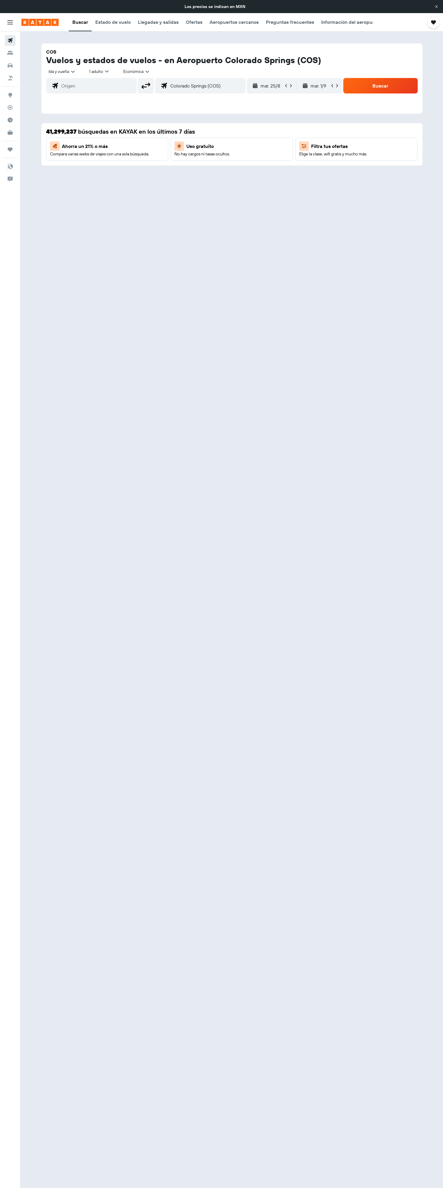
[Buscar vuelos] (10, 40)
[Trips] (10, 149)
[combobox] (62, 71)
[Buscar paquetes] (10, 78)
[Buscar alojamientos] (10, 53)
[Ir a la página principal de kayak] (40, 22)
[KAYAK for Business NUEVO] (10, 132)
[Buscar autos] (10, 65)
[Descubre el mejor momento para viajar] (10, 120)
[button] (436, 6)
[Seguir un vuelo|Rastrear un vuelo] (10, 107)
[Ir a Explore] (10, 95)
